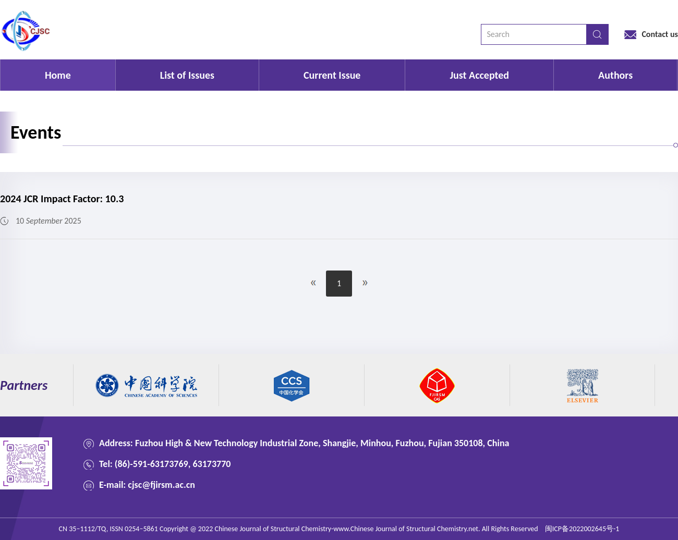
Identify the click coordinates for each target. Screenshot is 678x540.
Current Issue (332, 75)
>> (365, 283)
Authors (615, 75)
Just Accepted (479, 75)
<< (313, 283)
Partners (23, 385)
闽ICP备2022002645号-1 (582, 528)
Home (58, 75)
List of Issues (187, 75)
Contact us (659, 34)
